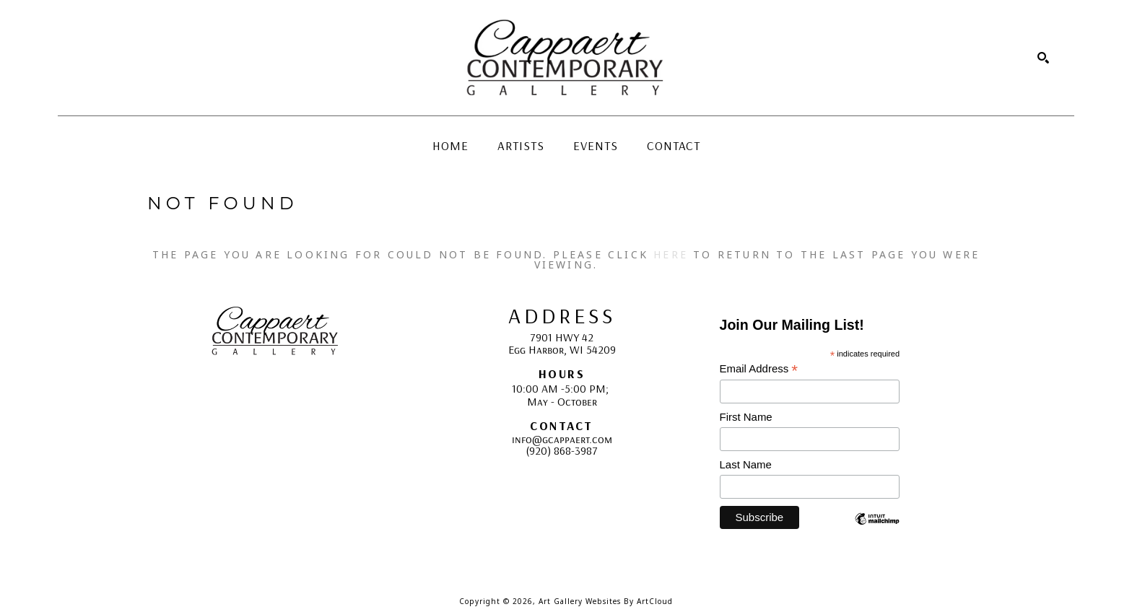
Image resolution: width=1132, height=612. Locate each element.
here (670, 254)
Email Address (759, 369)
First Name (746, 417)
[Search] (1043, 58)
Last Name (746, 464)
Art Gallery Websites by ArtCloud (606, 601)
